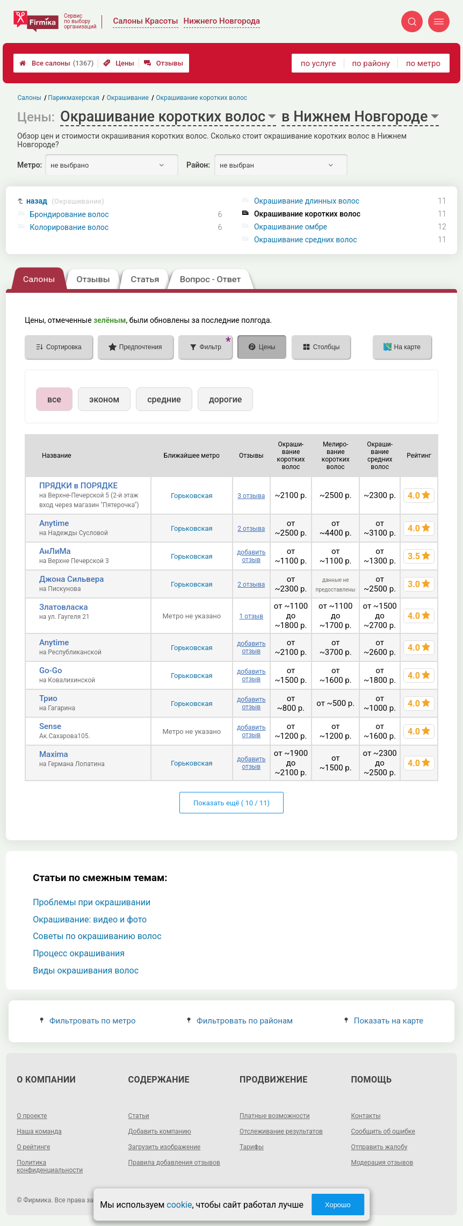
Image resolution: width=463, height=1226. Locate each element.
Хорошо (338, 1205)
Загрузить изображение (164, 1147)
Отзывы (163, 63)
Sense (50, 726)
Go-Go (50, 670)
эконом (104, 399)
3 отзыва (251, 496)
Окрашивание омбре (290, 226)
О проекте (32, 1116)
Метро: (29, 165)
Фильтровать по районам (240, 1021)
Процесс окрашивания (79, 953)
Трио (48, 698)
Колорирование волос (69, 227)
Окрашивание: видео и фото (90, 919)
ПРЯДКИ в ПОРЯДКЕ (78, 486)
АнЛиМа (55, 551)
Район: (198, 165)
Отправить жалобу (379, 1147)
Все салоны (56, 63)
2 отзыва (251, 528)
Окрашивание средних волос (305, 239)
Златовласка (63, 607)
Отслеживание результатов (281, 1131)
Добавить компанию (159, 1131)
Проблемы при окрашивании (91, 902)
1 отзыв (251, 616)
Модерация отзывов (382, 1162)
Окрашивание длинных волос (306, 201)
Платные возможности (275, 1116)
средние (164, 399)
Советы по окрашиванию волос (97, 936)
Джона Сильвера (71, 579)
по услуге (318, 63)
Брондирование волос (69, 214)
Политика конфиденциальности (50, 1166)
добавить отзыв (251, 556)
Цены (118, 63)
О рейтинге (33, 1147)
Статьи (138, 1116)
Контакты (365, 1116)
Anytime (54, 523)
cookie (179, 1205)
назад (65, 201)
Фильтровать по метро (88, 1021)
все (54, 399)
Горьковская (192, 496)
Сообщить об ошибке (383, 1131)
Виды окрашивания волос (86, 970)
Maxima (53, 754)
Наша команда (39, 1131)
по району (370, 63)
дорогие (225, 399)
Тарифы (252, 1147)
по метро (423, 63)
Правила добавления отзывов (174, 1162)
